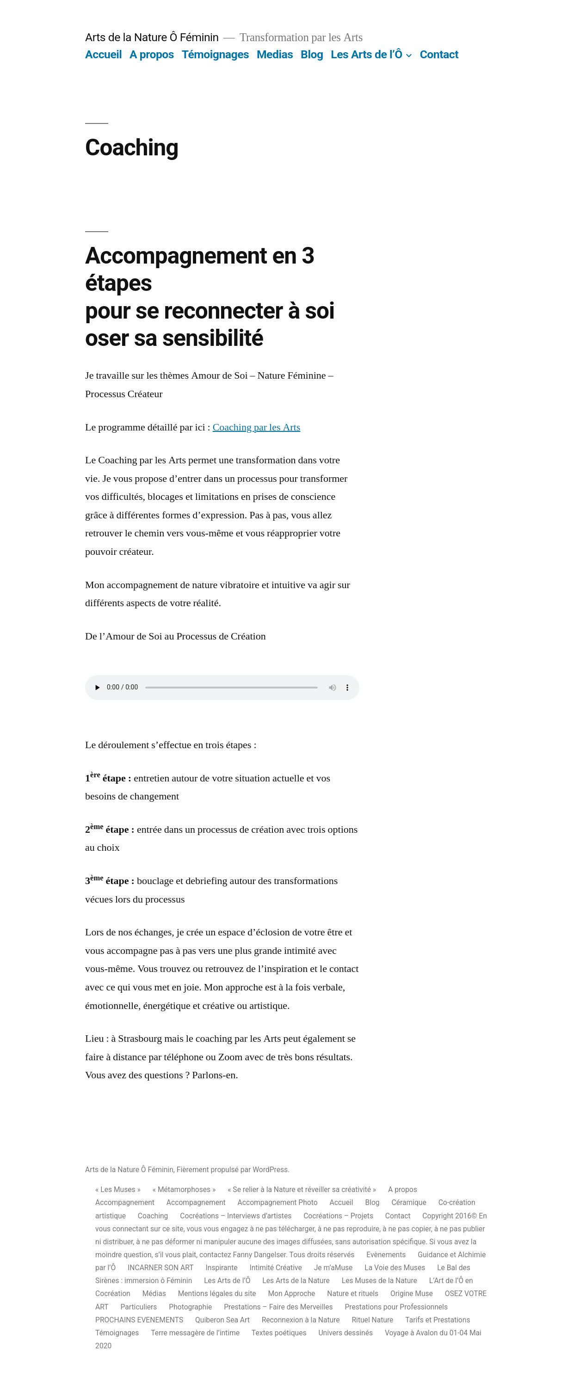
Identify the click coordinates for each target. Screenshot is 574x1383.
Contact (439, 54)
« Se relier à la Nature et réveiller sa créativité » (302, 1189)
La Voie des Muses (394, 1267)
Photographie (190, 1307)
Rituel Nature (372, 1319)
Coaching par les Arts (257, 427)
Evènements (386, 1254)
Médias (154, 1293)
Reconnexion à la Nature (301, 1319)
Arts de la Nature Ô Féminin (152, 37)
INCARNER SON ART (161, 1267)
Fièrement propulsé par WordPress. (233, 1169)
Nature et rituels (352, 1293)
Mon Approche (291, 1293)
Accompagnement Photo (278, 1202)
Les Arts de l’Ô (366, 54)
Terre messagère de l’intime (195, 1332)
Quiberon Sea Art (222, 1319)
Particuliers (139, 1307)
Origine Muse (411, 1293)
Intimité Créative (275, 1267)
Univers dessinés (345, 1332)
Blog (312, 54)
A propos (152, 54)
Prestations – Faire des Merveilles (278, 1307)
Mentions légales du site (217, 1293)
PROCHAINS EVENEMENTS (139, 1319)
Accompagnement (124, 1202)
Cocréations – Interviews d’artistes (235, 1215)
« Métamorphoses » (184, 1189)
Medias (275, 54)
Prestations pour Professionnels (396, 1307)
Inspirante (222, 1267)
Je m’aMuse (333, 1267)
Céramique (409, 1202)
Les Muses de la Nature (379, 1280)
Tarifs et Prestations (437, 1319)
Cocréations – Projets (338, 1215)
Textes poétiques (279, 1332)
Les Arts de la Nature (296, 1280)
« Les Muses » (118, 1189)
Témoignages (215, 54)
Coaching (153, 1215)
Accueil (103, 54)
